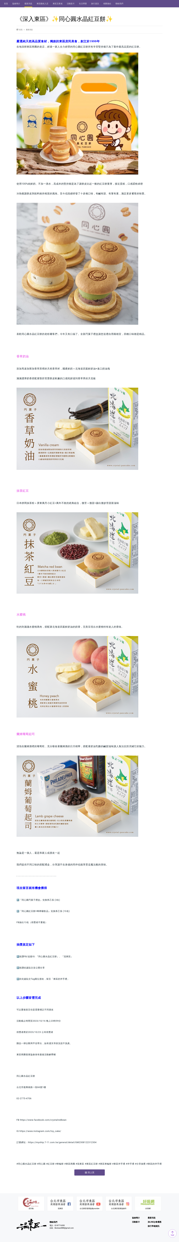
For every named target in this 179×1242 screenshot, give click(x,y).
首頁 (6, 3)
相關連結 (107, 3)
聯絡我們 (119, 3)
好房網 (148, 1203)
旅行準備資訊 (153, 1226)
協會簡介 (16, 3)
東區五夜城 (57, 3)
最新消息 (28, 3)
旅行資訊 (95, 3)
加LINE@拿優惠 (154, 1222)
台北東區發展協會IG (119, 1203)
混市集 (31, 1203)
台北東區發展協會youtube (89, 1203)
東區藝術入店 (42, 3)
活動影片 (71, 3)
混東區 (60, 1203)
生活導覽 (83, 3)
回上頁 (89, 1172)
